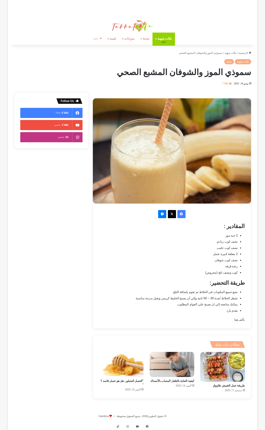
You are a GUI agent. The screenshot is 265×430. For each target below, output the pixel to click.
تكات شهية (165, 38)
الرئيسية (245, 52)
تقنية (113, 38)
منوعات (129, 38)
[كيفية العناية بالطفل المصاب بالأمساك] (172, 364)
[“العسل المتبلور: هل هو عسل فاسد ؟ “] (121, 364)
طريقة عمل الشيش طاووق (229, 385)
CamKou (104, 416)
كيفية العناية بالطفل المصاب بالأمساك (172, 380)
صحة (146, 38)
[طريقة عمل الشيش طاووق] (222, 366)
